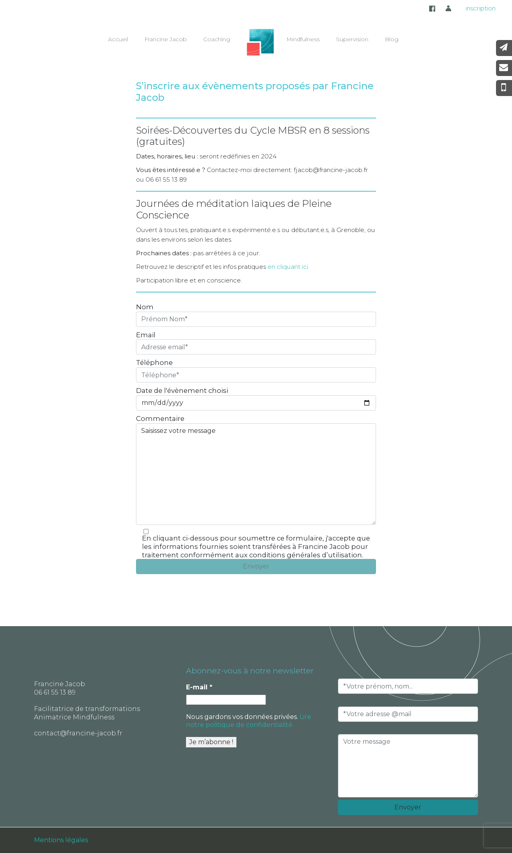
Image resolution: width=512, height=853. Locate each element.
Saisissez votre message (256, 474)
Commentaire (160, 418)
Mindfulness (303, 39)
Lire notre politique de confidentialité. (248, 721)
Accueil (118, 39)
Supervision (352, 39)
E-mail (199, 687)
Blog (391, 39)
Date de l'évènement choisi (182, 390)
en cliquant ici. (288, 266)
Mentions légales (61, 840)
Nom (145, 307)
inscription (481, 8)
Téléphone (154, 362)
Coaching (216, 39)
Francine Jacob (165, 39)
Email (146, 335)
